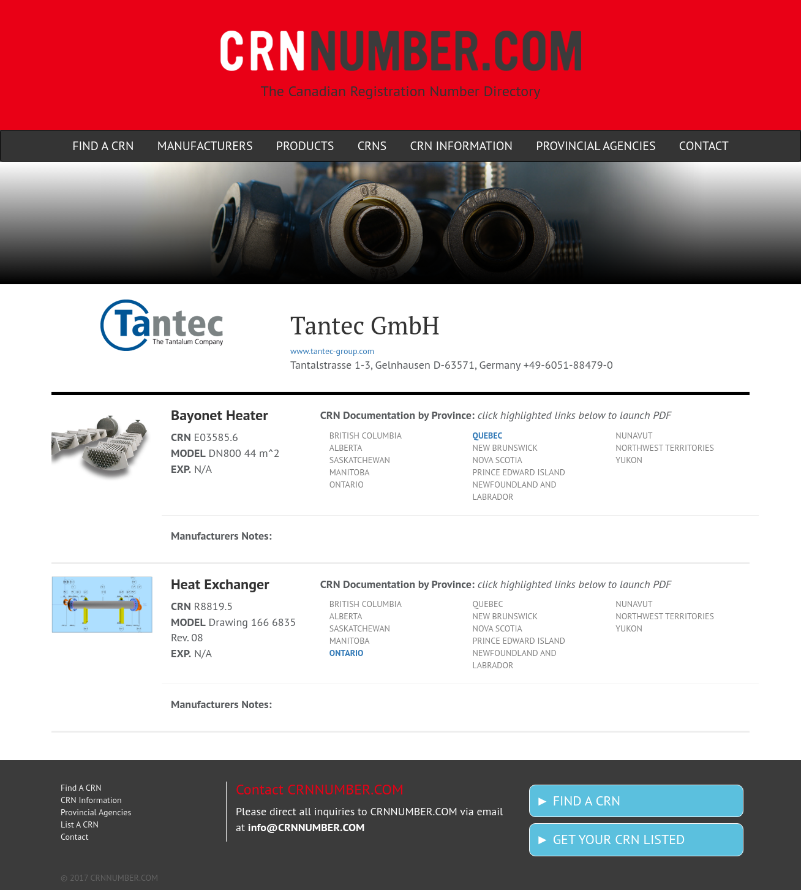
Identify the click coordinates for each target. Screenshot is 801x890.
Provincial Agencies (595, 146)
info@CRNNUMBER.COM (306, 827)
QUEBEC (488, 435)
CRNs (372, 146)
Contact (704, 146)
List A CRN (80, 824)
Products (305, 146)
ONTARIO (346, 652)
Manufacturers (205, 146)
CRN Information (461, 146)
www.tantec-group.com (332, 350)
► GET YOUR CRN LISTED (610, 839)
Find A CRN (103, 146)
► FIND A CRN (578, 800)
